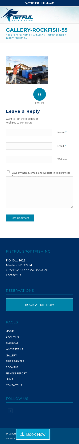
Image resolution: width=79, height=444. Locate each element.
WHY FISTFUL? (14, 349)
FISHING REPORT (16, 373)
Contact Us (13, 275)
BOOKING (12, 367)
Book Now (35, 434)
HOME (10, 331)
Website (62, 159)
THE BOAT (12, 343)
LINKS (9, 379)
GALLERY (11, 355)
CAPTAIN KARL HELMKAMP (39, 3)
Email (62, 146)
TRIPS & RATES (15, 361)
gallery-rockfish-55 (36, 30)
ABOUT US (12, 337)
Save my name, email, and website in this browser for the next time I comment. (41, 174)
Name (62, 132)
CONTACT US (14, 385)
